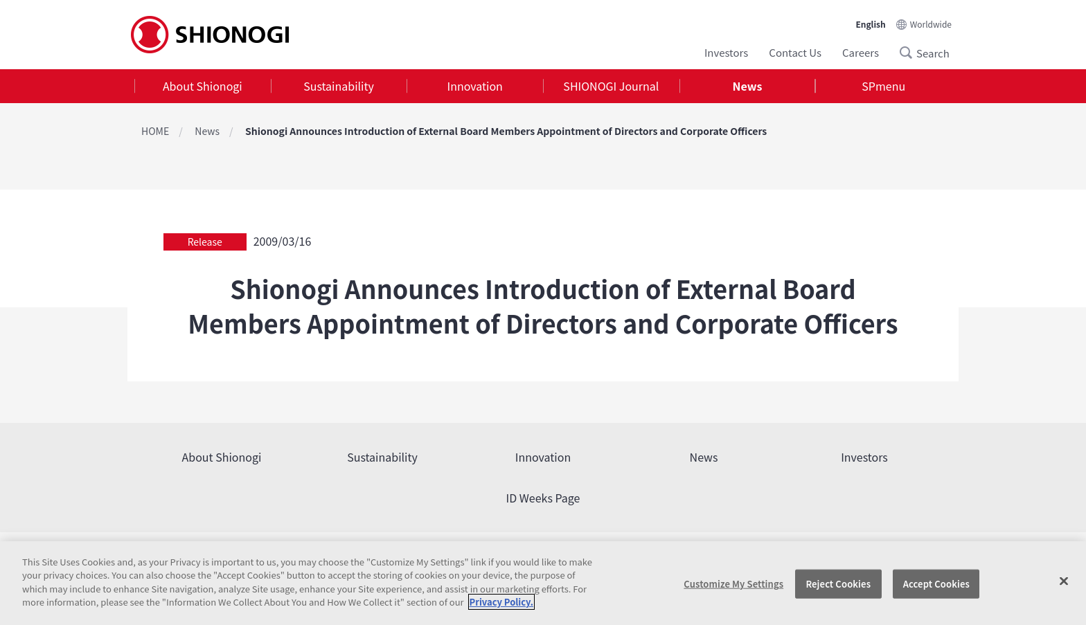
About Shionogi (202, 86)
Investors (726, 52)
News (748, 86)
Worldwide (931, 24)
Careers (860, 52)
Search (910, 52)
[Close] (1064, 581)
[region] (543, 583)
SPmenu (883, 86)
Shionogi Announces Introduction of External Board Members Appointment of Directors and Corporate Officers (506, 131)
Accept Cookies (936, 583)
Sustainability (338, 86)
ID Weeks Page (543, 497)
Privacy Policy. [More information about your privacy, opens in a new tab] (501, 601)
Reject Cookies (838, 583)
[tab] (202, 86)
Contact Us (795, 52)
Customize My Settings (733, 583)
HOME (155, 131)
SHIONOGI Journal (611, 86)
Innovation (475, 86)
